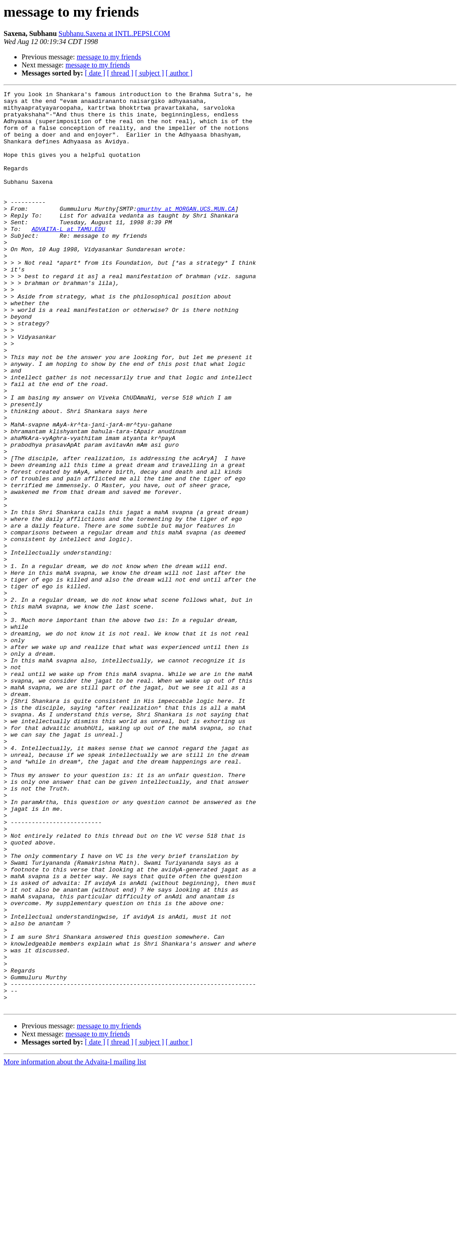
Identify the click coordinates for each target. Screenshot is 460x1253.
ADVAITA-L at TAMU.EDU (68, 257)
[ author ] (179, 73)
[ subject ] (149, 73)
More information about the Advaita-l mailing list (75, 1245)
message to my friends (109, 57)
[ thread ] (120, 73)
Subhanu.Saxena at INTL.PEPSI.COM (114, 33)
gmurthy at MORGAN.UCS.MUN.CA (185, 233)
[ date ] (95, 73)
